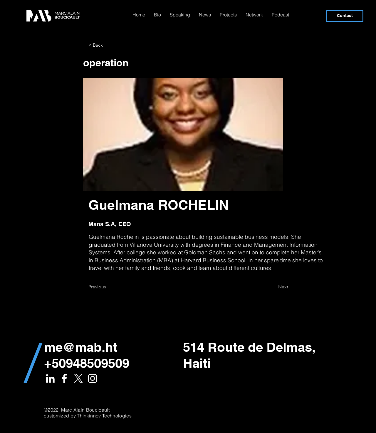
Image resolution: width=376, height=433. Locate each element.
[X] (78, 378)
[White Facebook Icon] (64, 378)
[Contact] (344, 16)
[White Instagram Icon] (92, 378)
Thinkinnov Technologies (104, 416)
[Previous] (107, 287)
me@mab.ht (81, 347)
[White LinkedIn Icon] (50, 378)
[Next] (273, 287)
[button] (107, 45)
